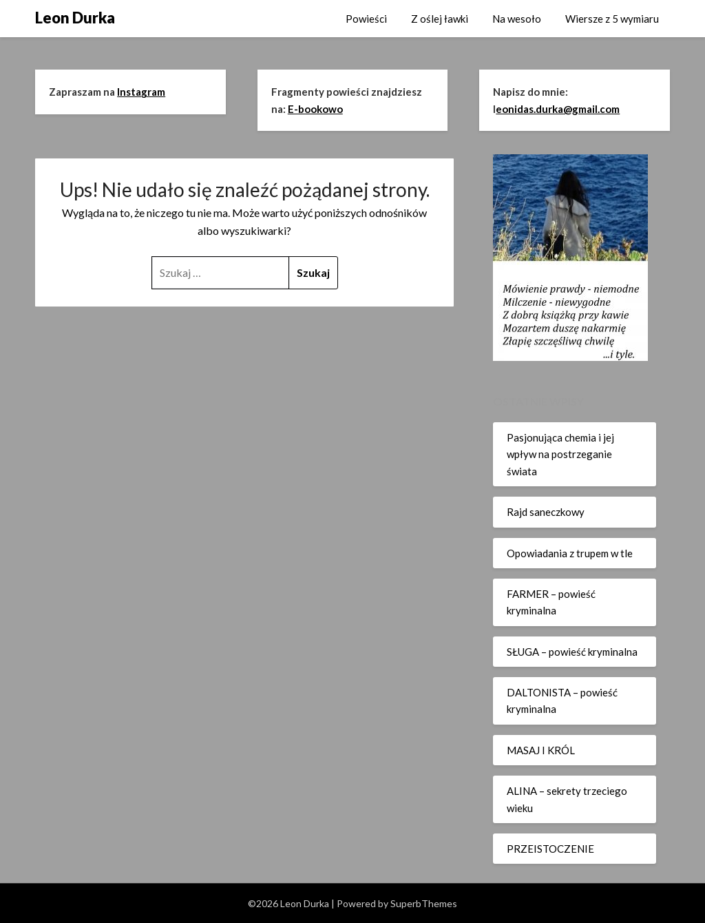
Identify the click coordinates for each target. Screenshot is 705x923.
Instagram (141, 91)
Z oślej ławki (439, 18)
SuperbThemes (423, 903)
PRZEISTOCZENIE (550, 848)
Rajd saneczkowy (546, 512)
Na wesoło (516, 18)
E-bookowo (315, 109)
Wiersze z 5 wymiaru (612, 18)
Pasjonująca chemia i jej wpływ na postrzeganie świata (560, 454)
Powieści (366, 18)
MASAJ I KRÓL (541, 750)
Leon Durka (75, 17)
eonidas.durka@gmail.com (558, 109)
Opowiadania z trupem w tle (570, 553)
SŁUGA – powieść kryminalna (572, 651)
